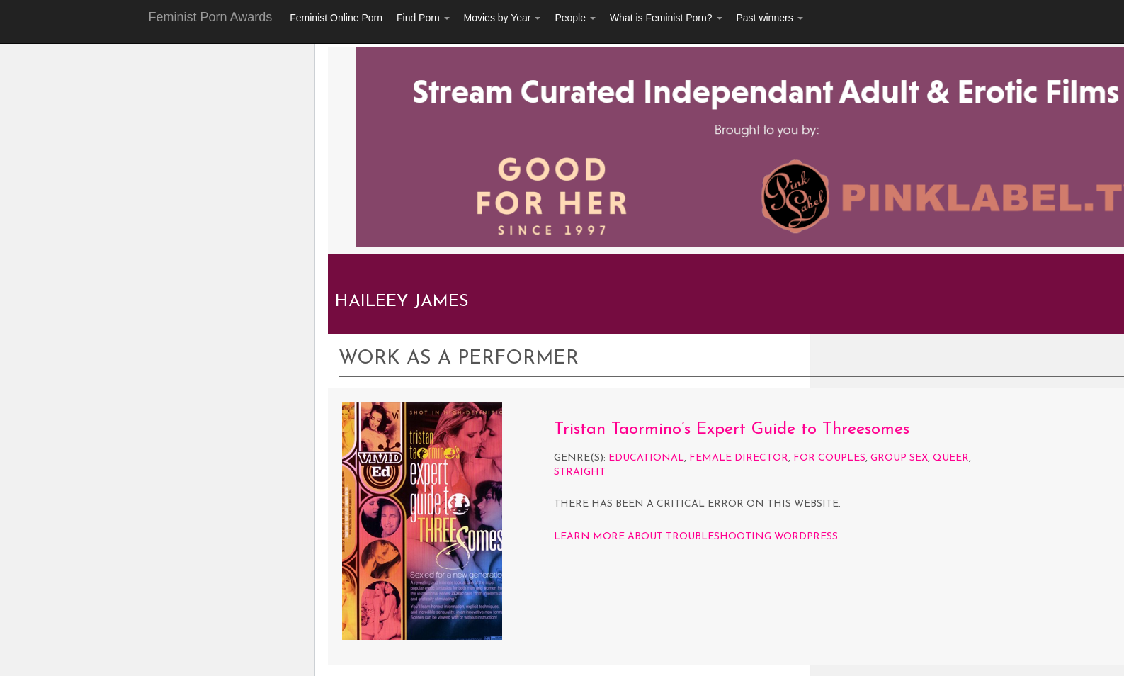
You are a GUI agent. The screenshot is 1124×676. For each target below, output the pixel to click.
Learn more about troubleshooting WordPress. (697, 536)
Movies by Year (502, 17)
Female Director (738, 458)
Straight (580, 472)
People (575, 17)
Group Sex (899, 458)
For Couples (829, 458)
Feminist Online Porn (336, 17)
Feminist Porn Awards (211, 17)
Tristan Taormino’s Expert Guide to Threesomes (731, 429)
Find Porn (423, 17)
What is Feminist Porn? (666, 17)
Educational (646, 458)
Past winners (770, 17)
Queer (951, 458)
